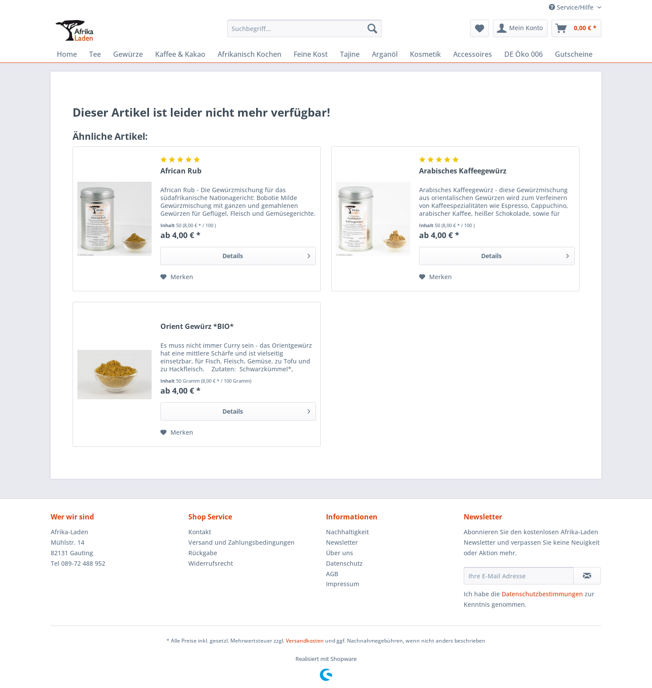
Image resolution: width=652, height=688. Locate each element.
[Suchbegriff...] (304, 28)
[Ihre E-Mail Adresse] (519, 575)
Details (266, 254)
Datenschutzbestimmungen (542, 594)
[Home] (67, 54)
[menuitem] (304, 32)
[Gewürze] (128, 54)
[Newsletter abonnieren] (587, 575)
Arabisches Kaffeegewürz (462, 171)
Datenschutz (344, 563)
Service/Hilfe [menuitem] (572, 7)
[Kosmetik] (425, 54)
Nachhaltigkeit (347, 532)
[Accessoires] (472, 54)
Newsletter (342, 542)
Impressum (342, 584)
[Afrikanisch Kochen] (250, 54)
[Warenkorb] (576, 28)
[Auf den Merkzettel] (176, 277)
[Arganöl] (385, 54)
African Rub (180, 171)
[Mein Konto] (520, 28)
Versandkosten (305, 640)
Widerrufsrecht (210, 563)
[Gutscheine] (574, 54)
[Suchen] (372, 28)
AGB (332, 574)
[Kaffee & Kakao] (180, 54)
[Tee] (95, 54)
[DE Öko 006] (523, 54)
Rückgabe (202, 553)
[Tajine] (350, 54)
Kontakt (199, 532)
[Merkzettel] (479, 28)
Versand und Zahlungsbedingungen (241, 542)
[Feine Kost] (311, 54)
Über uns (339, 553)
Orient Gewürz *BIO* (197, 326)
